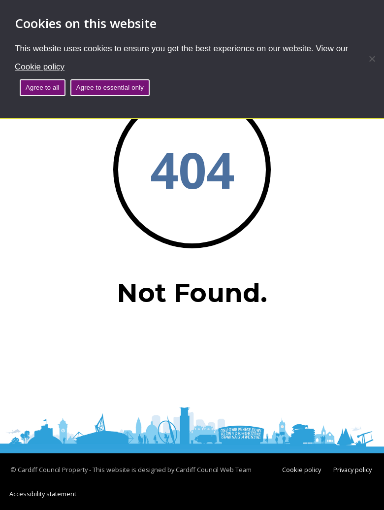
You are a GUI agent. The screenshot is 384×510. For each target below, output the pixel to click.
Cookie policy (39, 66)
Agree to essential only (110, 87)
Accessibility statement (42, 493)
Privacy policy (352, 469)
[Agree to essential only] (372, 59)
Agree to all (43, 87)
